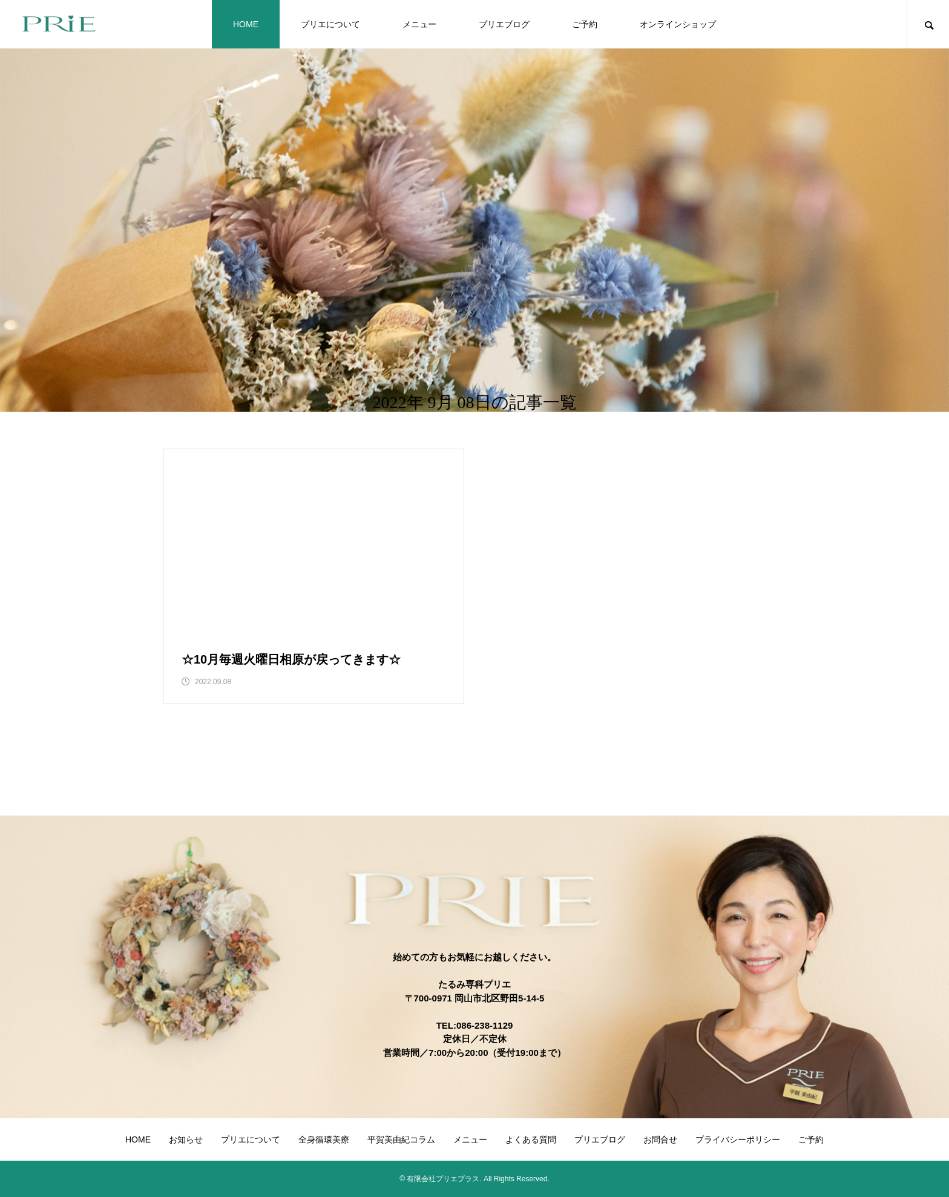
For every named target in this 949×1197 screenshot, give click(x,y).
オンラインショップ (678, 24)
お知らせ (186, 1139)
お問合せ (660, 1139)
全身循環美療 (323, 1139)
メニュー (419, 24)
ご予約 (584, 24)
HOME (245, 24)
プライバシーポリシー (737, 1139)
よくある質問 (530, 1139)
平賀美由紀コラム (401, 1139)
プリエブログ (504, 24)
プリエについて (330, 24)
